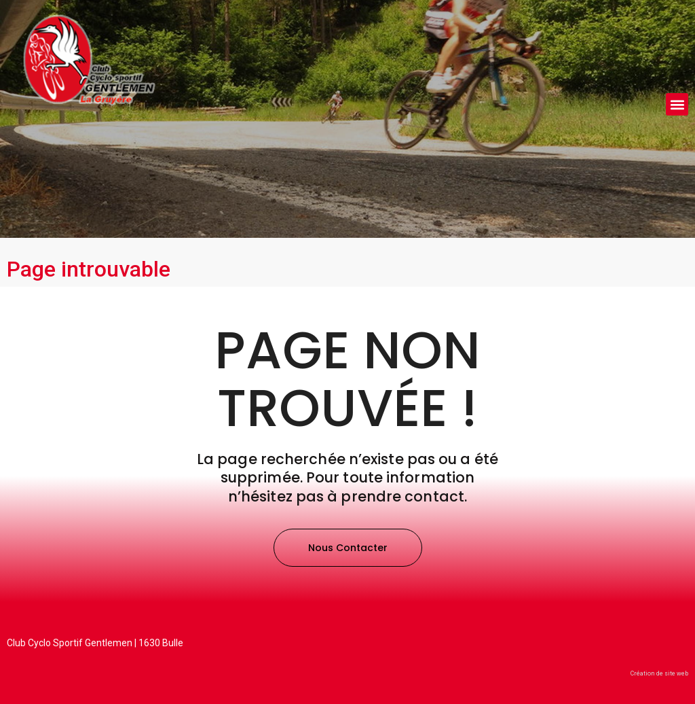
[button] (677, 104)
